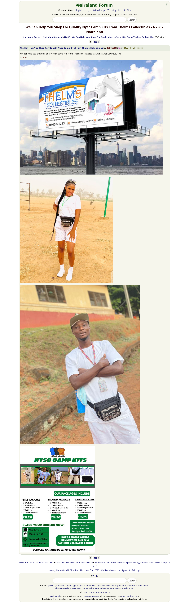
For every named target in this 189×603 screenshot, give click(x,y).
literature (95, 588)
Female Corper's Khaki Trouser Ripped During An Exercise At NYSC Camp (130, 562)
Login (88, 10)
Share (23, 57)
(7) (101, 592)
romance (103, 585)
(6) (98, 592)
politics (51, 585)
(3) (90, 592)
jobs (76, 585)
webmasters (105, 588)
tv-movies (76, 588)
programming (117, 588)
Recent (121, 10)
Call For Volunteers (110, 570)
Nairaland (55, 596)
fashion (139, 585)
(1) (85, 592)
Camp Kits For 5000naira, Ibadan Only (74, 562)
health (146, 585)
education (91, 585)
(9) (106, 592)
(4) (93, 592)
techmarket (129, 588)
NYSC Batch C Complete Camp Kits (36, 562)
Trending (111, 10)
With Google (99, 10)
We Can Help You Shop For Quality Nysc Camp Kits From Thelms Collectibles (61, 47)
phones (120, 585)
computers (112, 585)
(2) (56, 585)
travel (127, 585)
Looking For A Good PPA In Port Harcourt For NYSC (73, 570)
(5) (95, 592)
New (129, 10)
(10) (108, 592)
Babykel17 (111, 47)
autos (68, 585)
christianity (60, 588)
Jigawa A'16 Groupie (131, 570)
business (62, 585)
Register (80, 10)
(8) (103, 592)
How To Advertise (129, 596)
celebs (68, 588)
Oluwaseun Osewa (91, 596)
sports (133, 585)
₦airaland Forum (94, 5)
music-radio (85, 588)
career (84, 585)
